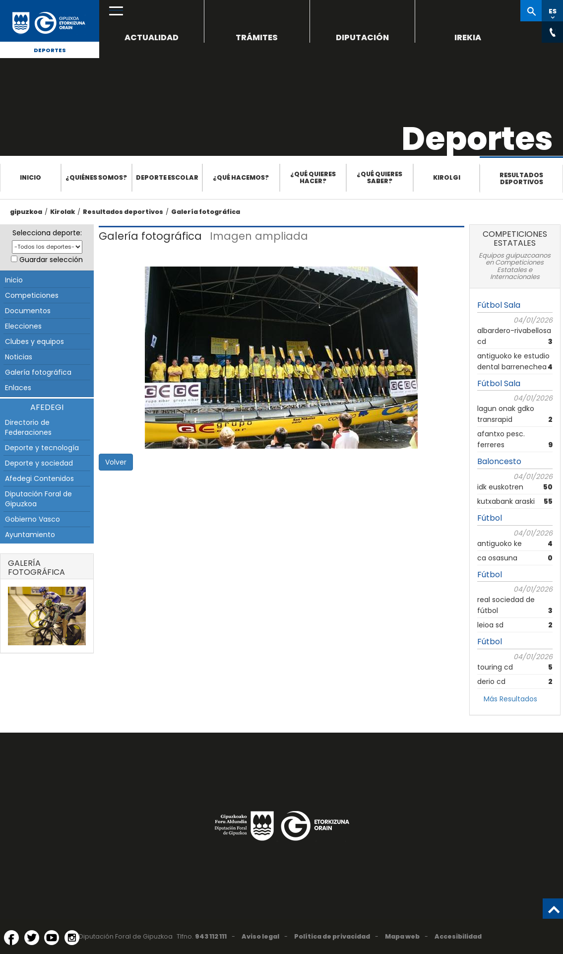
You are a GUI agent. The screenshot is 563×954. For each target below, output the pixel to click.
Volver (115, 462)
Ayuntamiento (30, 535)
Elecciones (23, 326)
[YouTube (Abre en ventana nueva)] (51, 937)
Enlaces (18, 388)
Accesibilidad (458, 936)
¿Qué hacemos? (241, 177)
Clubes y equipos (34, 341)
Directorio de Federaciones (28, 427)
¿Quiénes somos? (96, 177)
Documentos (28, 311)
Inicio (30, 177)
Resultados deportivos (521, 178)
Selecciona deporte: (47, 233)
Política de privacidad (332, 936)
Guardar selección (51, 260)
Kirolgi (446, 177)
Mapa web (402, 936)
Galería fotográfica (205, 211)
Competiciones (32, 295)
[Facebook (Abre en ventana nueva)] (11, 937)
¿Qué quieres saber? (379, 177)
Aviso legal (260, 936)
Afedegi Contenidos (39, 478)
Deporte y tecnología (42, 448)
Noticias (18, 357)
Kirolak (62, 211)
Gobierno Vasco (32, 519)
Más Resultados (510, 699)
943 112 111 (211, 936)
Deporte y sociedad (39, 463)
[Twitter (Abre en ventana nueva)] (31, 937)
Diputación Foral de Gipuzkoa (38, 499)
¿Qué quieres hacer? (313, 177)
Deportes (50, 50)
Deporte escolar (167, 177)
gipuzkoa (26, 211)
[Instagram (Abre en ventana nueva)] (71, 937)
